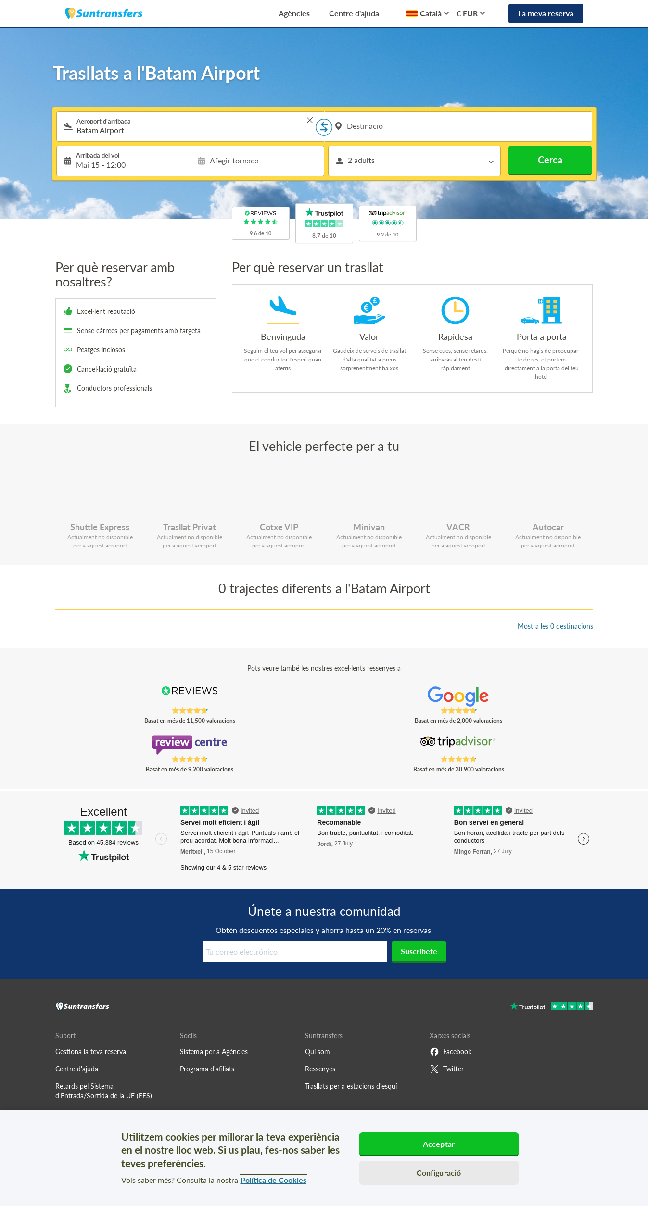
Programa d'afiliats (207, 1069)
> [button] (310, 120)
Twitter (447, 1069)
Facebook (450, 1052)
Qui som (317, 1051)
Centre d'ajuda (354, 13)
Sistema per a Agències (214, 1051)
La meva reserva (545, 13)
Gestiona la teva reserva (90, 1051)
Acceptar (439, 1143)
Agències (294, 13)
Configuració (439, 1172)
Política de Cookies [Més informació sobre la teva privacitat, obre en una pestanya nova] (273, 1179)
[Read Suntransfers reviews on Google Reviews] (458, 696)
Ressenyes (320, 1069)
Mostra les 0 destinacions (555, 626)
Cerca (550, 159)
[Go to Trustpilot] (551, 1007)
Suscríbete (419, 951)
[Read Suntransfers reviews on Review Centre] (189, 745)
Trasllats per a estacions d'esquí (351, 1086)
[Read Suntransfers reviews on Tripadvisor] (458, 745)
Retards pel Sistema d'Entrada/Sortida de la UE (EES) (103, 1091)
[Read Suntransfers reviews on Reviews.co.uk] (189, 696)
